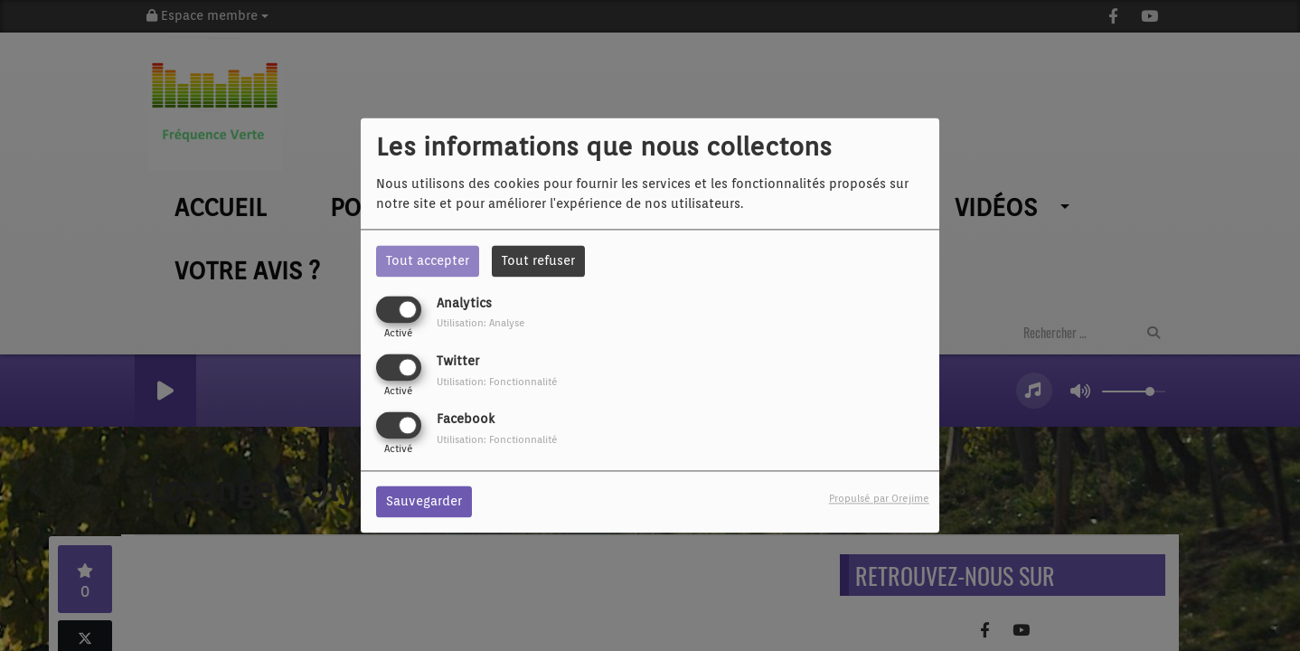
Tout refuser (538, 260)
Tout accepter (427, 260)
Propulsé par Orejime (879, 499)
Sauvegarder (424, 502)
